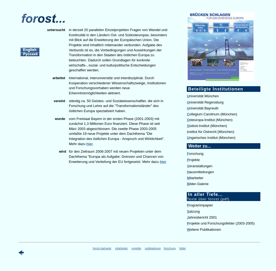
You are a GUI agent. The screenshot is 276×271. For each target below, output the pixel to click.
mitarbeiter (121, 248)
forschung (170, 248)
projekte (136, 248)
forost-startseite (102, 248)
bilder (182, 248)
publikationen (153, 248)
